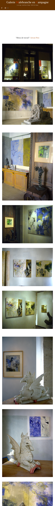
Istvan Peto (35, 17)
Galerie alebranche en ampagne (27, 2)
